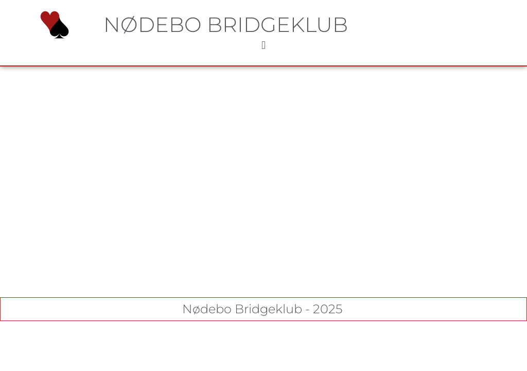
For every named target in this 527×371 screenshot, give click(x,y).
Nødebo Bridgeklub (225, 24)
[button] (263, 45)
